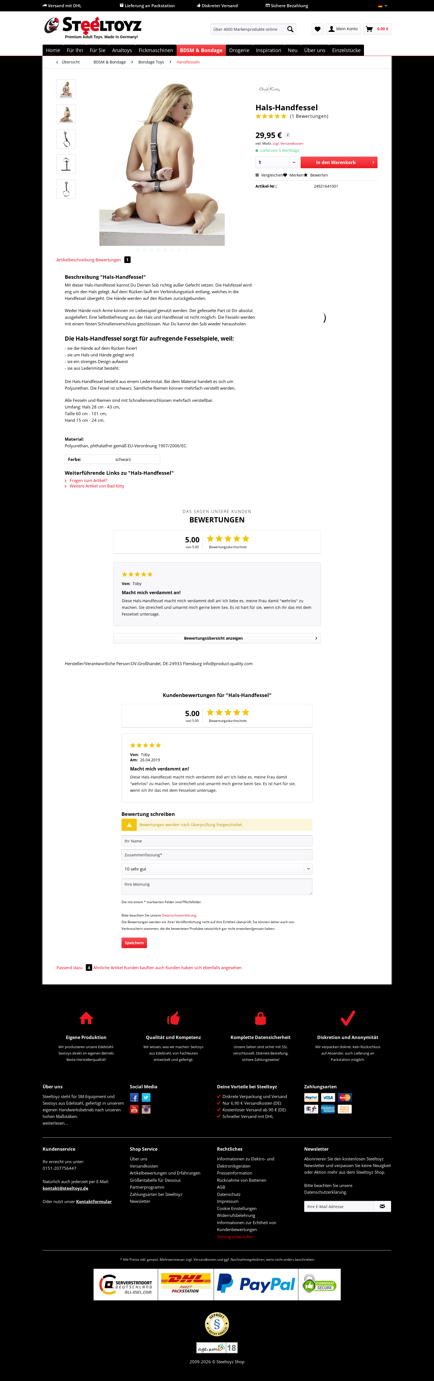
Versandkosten (144, 1166)
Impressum (228, 1201)
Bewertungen (113, 259)
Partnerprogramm (147, 1187)
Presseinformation (234, 1173)
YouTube (134, 1109)
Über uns (138, 1159)
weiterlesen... (55, 1123)
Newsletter (140, 1201)
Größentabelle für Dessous (155, 1180)
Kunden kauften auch (144, 967)
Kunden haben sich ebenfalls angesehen (204, 967)
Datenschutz (229, 1194)
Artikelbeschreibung (75, 259)
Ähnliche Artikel (108, 967)
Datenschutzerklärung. (179, 915)
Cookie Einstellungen (237, 1208)
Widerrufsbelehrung (236, 1215)
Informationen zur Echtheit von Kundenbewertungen (246, 1226)
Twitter (146, 1097)
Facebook (134, 1097)
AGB (221, 1187)
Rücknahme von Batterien (241, 1180)
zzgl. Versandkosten (288, 143)
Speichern (134, 942)
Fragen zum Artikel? (86, 480)
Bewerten (316, 175)
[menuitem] (253, 32)
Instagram (146, 1109)
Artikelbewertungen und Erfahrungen (165, 1173)
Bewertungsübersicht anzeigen (250, 637)
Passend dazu (74, 967)
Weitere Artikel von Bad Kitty (94, 486)
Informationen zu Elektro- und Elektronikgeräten (245, 1162)
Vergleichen (269, 175)
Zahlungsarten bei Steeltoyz (156, 1194)
